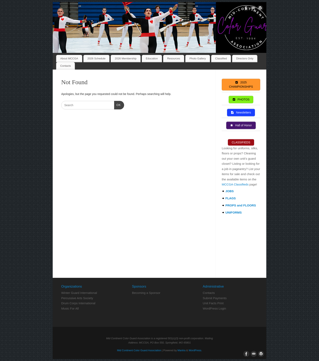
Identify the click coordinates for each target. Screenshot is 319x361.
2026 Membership (125, 58)
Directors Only (244, 58)
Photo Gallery (197, 58)
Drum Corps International (78, 303)
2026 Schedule (96, 58)
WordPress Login (214, 308)
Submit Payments (215, 298)
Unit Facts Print (213, 303)
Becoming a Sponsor (146, 292)
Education (152, 58)
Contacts (65, 65)
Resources (173, 58)
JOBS (229, 191)
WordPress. (195, 350)
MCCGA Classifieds (235, 184)
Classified (221, 58)
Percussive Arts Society (77, 298)
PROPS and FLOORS (240, 205)
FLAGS (230, 198)
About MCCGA (69, 58)
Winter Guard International (79, 292)
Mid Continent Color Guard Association (139, 350)
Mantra (182, 350)
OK (117, 105)
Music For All (70, 308)
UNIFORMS (233, 212)
